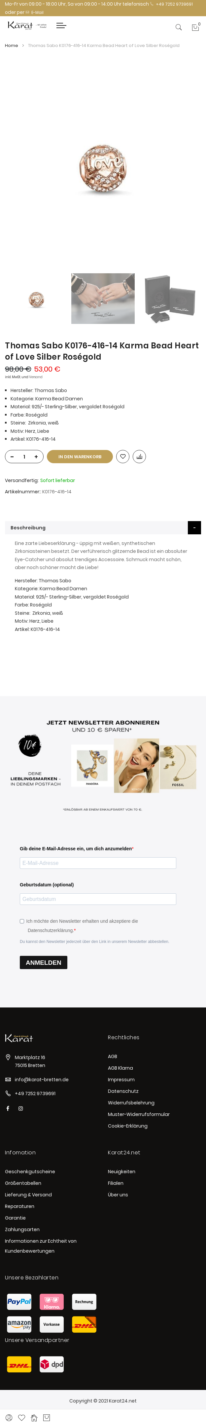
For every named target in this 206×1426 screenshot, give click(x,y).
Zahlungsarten (22, 1229)
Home (11, 45)
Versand (36, 377)
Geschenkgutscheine (30, 1171)
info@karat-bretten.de (42, 1079)
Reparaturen (19, 1206)
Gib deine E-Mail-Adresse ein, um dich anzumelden (76, 848)
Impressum (121, 1079)
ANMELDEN (43, 962)
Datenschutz (123, 1091)
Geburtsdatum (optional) (47, 884)
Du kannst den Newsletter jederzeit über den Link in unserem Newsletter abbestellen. (94, 941)
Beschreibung (28, 527)
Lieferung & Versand (28, 1194)
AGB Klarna (120, 1068)
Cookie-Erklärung (128, 1126)
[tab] (103, 527)
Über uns (118, 1194)
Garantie (15, 1218)
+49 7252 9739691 (171, 4)
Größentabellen (23, 1183)
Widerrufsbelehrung (131, 1102)
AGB (112, 1056)
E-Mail (34, 12)
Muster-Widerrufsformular (139, 1114)
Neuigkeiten (121, 1171)
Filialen (115, 1183)
